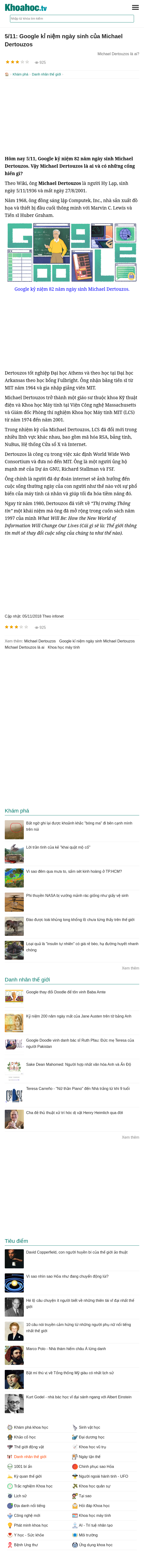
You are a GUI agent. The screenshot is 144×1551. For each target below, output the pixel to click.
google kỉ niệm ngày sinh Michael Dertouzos (97, 641)
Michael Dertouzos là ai (24, 647)
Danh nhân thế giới (46, 74)
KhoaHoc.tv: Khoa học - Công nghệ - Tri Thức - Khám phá (31, 7)
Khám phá (20, 74)
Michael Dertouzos (40, 641)
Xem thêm (130, 968)
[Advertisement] (72, 116)
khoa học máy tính (64, 647)
